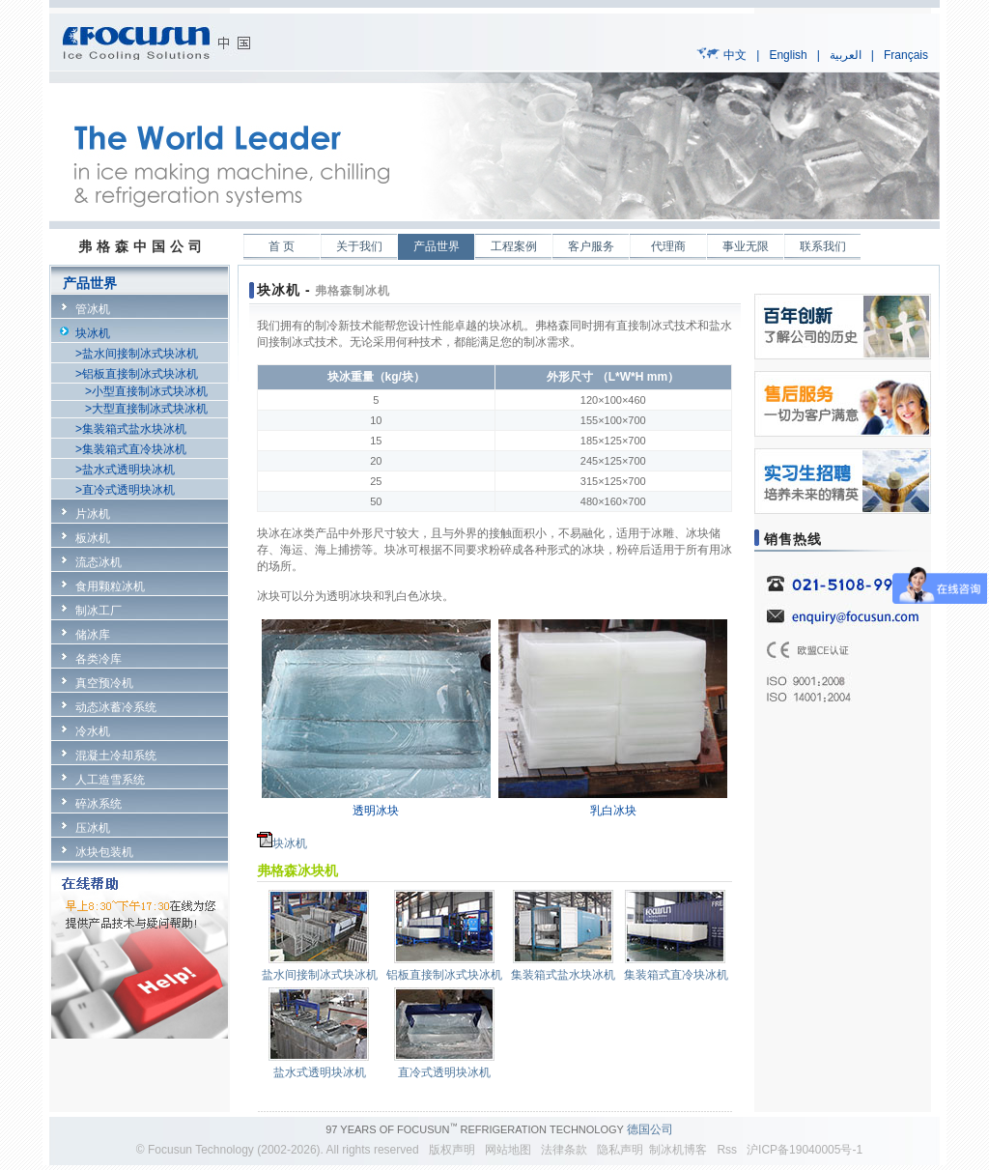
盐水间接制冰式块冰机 (320, 975)
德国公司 (650, 1129)
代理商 (668, 246)
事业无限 (745, 246)
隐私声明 (616, 1149)
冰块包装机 (104, 852)
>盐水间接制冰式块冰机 (136, 353)
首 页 (281, 246)
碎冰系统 (98, 804)
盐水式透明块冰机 (319, 1072)
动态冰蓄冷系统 (115, 707)
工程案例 (514, 246)
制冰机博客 (678, 1149)
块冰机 (92, 333)
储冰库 (92, 635)
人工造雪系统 (110, 779)
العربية (846, 55)
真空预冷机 (104, 683)
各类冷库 (98, 659)
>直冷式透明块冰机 (125, 490)
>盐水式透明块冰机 (125, 469)
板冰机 (92, 538)
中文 (735, 55)
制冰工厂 (98, 610)
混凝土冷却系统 (115, 755)
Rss (727, 1149)
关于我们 (359, 246)
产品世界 (436, 246)
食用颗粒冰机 (110, 586)
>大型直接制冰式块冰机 (146, 408)
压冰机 (92, 828)
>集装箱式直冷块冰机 (130, 449)
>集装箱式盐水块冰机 (130, 429)
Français (906, 55)
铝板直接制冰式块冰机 (444, 975)
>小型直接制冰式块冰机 (146, 391)
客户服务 (591, 246)
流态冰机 (98, 562)
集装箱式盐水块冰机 (563, 975)
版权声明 (452, 1149)
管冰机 (92, 309)
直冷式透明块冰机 (444, 1072)
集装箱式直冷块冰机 (676, 975)
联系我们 (823, 246)
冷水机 (92, 731)
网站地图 (508, 1149)
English (787, 55)
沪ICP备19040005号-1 (804, 1149)
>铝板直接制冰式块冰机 (136, 374)
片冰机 (92, 514)
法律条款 (560, 1149)
